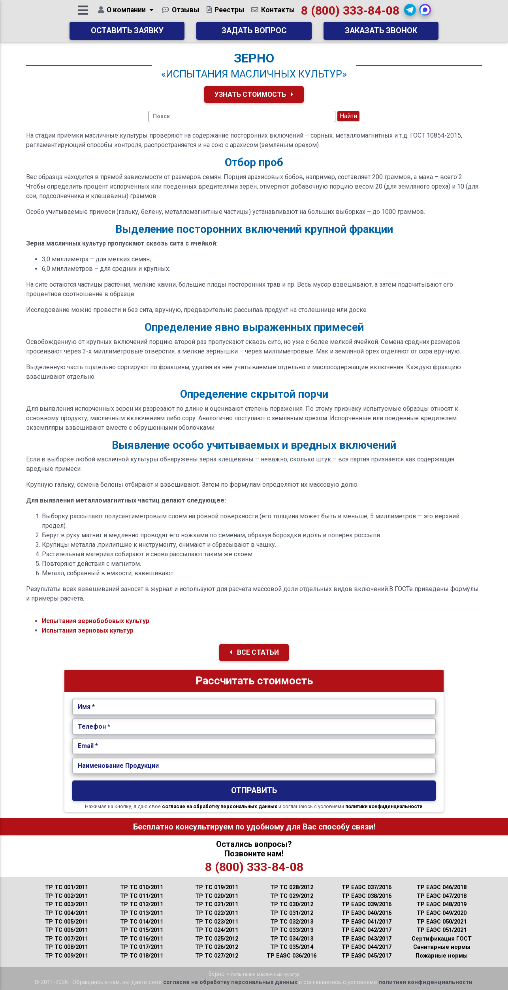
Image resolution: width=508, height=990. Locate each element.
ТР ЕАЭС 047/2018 (442, 896)
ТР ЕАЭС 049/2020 (442, 913)
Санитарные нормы (441, 947)
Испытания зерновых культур (88, 630)
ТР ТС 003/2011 (66, 904)
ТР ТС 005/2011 (66, 921)
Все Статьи (254, 652)
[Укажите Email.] (254, 746)
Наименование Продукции (118, 765)
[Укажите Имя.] (254, 707)
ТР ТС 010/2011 (141, 887)
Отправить (254, 790)
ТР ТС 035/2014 (291, 947)
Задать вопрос (254, 33)
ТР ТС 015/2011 (141, 930)
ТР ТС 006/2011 (66, 930)
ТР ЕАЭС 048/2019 (442, 904)
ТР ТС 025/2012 (216, 938)
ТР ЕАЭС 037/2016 (366, 887)
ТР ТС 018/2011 (141, 955)
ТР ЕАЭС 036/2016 (291, 955)
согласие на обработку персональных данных (219, 806)
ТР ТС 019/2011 (216, 887)
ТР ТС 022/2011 (216, 913)
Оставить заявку (127, 33)
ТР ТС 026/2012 (216, 947)
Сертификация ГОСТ (442, 938)
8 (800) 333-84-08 (350, 14)
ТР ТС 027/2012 (216, 955)
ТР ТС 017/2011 (141, 947)
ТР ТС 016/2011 (141, 938)
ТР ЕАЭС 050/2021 (442, 921)
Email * (88, 746)
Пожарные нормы (442, 955)
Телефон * (94, 726)
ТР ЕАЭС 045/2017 (366, 955)
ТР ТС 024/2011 (216, 930)
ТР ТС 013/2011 (141, 913)
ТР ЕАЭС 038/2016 (366, 896)
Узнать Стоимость (254, 94)
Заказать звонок (381, 33)
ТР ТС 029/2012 (291, 896)
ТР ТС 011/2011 (141, 896)
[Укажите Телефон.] (254, 726)
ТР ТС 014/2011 (141, 921)
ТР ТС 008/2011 (66, 947)
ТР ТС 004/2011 (66, 913)
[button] (410, 13)
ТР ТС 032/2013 (291, 921)
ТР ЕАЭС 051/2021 (442, 930)
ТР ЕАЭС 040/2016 (366, 913)
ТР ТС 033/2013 (291, 930)
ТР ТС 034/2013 (291, 938)
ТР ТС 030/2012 (291, 904)
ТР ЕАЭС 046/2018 (442, 887)
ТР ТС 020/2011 (216, 896)
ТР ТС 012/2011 (141, 904)
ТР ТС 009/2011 (66, 955)
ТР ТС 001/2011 (66, 887)
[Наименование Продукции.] (254, 766)
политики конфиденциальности (383, 806)
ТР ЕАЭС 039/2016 (366, 904)
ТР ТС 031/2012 (291, 913)
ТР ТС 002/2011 (66, 896)
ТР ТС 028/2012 (291, 887)
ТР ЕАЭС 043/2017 (366, 938)
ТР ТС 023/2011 (216, 921)
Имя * (86, 706)
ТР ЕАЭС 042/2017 (366, 930)
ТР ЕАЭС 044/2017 (366, 947)
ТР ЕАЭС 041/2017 (366, 921)
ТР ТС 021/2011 (216, 904)
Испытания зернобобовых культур (95, 621)
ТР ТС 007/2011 (66, 938)
